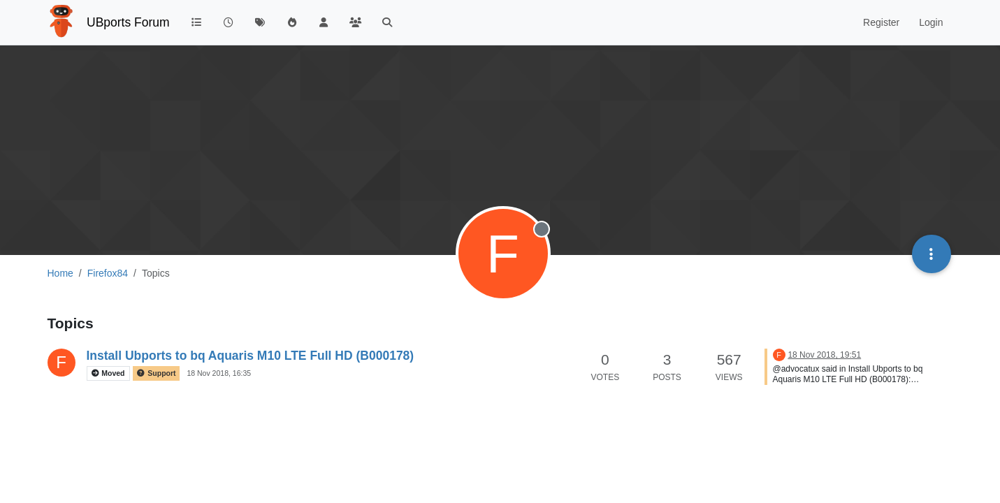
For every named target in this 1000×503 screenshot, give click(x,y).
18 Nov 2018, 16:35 (219, 373)
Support (155, 373)
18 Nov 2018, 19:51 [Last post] (824, 355)
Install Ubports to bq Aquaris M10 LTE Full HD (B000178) (250, 356)
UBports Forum (128, 22)
